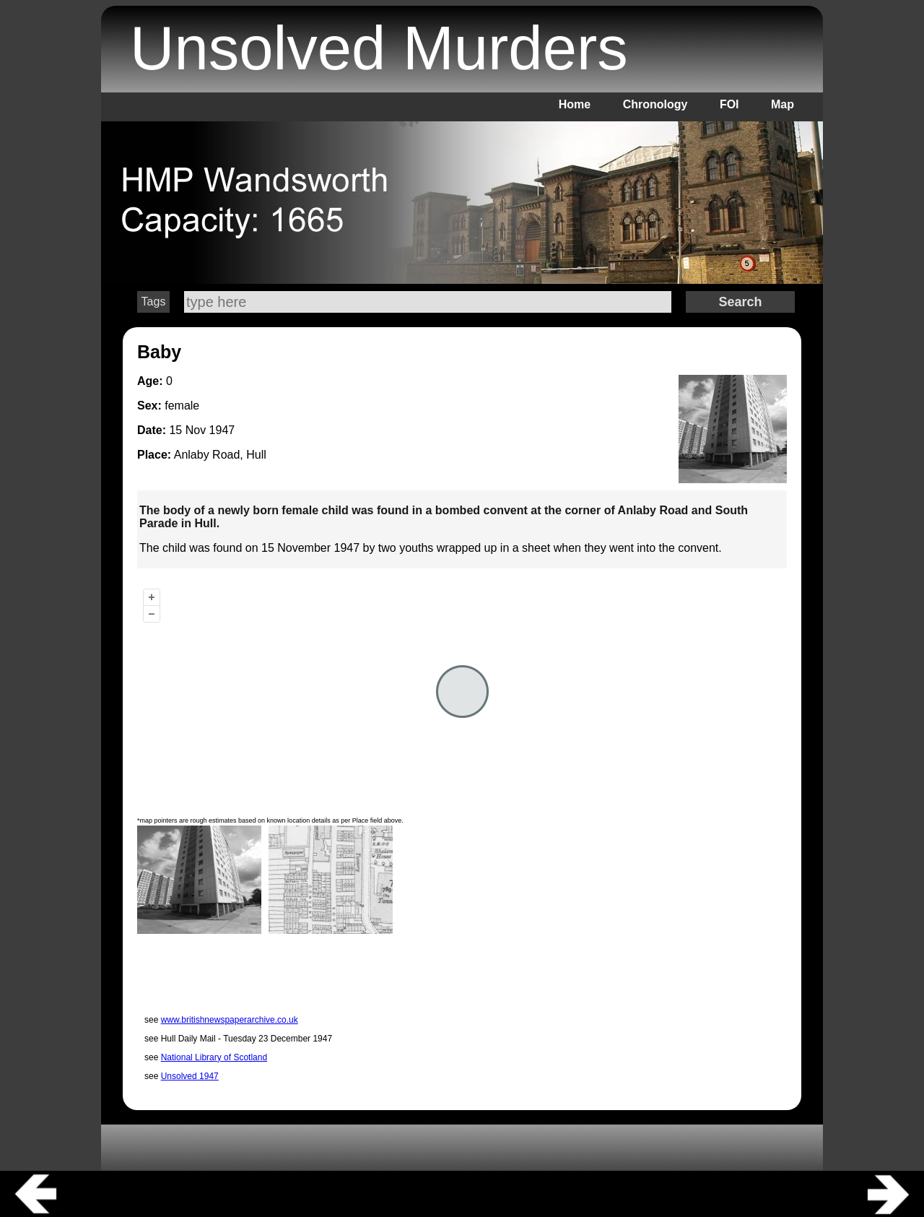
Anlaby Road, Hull (220, 455)
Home (574, 104)
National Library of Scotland (214, 1057)
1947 (222, 430)
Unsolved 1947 (190, 1076)
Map (782, 104)
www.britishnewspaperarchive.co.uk (229, 1020)
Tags (153, 301)
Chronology (655, 104)
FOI (729, 104)
